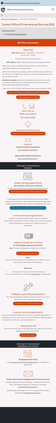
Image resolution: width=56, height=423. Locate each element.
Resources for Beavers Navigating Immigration (22, 3)
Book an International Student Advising (28, 191)
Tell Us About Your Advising (28, 303)
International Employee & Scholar (25, 362)
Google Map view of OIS (28, 97)
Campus (28, 335)
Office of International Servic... (9, 19)
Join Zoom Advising (27, 253)
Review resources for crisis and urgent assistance (28, 133)
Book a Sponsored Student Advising (28, 208)
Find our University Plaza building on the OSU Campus (27, 92)
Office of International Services (20, 10)
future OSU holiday (17, 34)
